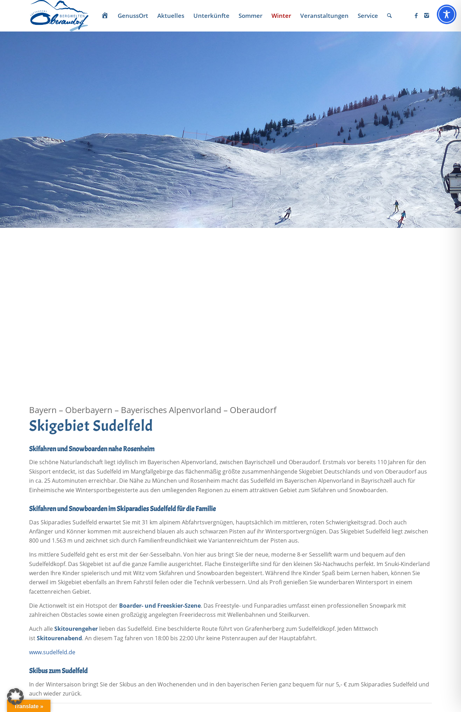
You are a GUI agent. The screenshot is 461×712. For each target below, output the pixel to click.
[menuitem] (104, 16)
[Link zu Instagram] (426, 15)
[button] (15, 696)
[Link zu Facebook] (416, 15)
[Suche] (389, 16)
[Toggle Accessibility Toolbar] (447, 14)
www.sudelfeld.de (52, 652)
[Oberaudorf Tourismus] (59, 16)
